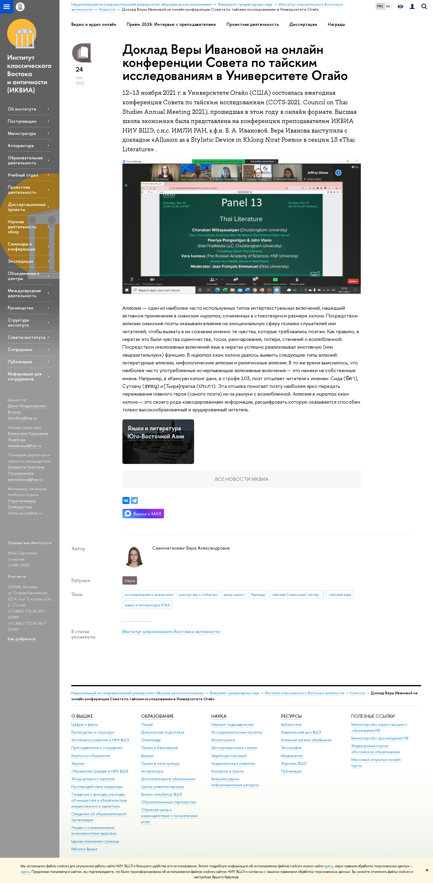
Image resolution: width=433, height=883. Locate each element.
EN (388, 6)
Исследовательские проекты (236, 732)
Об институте (22, 109)
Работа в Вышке (84, 848)
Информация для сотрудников (24, 376)
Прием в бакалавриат (159, 747)
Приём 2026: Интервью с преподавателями (171, 24)
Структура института (18, 322)
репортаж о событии (198, 594)
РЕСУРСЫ (291, 716)
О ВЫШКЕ (82, 716)
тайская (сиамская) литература (297, 594)
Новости (357, 692)
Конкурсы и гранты (227, 771)
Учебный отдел (23, 175)
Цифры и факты (84, 724)
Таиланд (258, 594)
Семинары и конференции (21, 246)
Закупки (77, 763)
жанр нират (233, 594)
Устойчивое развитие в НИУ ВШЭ (100, 739)
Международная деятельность (24, 293)
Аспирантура (21, 145)
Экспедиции (20, 261)
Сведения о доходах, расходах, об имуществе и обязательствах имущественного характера (99, 800)
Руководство (20, 308)
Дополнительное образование (168, 778)
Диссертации (303, 24)
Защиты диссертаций (229, 755)
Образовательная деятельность (25, 160)
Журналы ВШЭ (293, 763)
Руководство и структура (92, 732)
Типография (291, 747)
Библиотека (291, 724)
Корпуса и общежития (90, 755)
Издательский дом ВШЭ (301, 732)
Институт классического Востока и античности (171, 631)
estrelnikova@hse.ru (25, 479)
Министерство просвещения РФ (380, 738)
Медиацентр (292, 755)
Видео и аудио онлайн (93, 24)
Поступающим (22, 121)
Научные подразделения (232, 724)
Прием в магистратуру (160, 763)
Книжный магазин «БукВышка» (306, 739)
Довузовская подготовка (162, 732)
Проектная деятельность (22, 189)
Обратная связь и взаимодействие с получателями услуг (169, 815)
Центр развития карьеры (162, 786)
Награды (336, 24)
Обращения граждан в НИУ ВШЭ (99, 771)
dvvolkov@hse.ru (22, 418)
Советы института (26, 337)
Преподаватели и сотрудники (96, 747)
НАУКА (218, 716)
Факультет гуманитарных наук (234, 692)
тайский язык (339, 594)
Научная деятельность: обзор (22, 226)
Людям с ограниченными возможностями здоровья (93, 830)
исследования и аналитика (149, 594)
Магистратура (22, 133)
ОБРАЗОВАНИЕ (157, 716)
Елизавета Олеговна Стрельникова (26, 470)
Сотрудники (20, 349)
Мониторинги (223, 739)
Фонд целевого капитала (93, 778)
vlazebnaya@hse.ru (24, 445)
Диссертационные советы (234, 747)
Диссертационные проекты (27, 207)
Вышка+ (147, 755)
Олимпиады (151, 739)
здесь (329, 866)
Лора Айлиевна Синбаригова (22, 504)
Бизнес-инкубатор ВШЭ (161, 794)
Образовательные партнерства (168, 802)
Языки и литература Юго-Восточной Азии (155, 432)
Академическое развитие (233, 763)
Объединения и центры (24, 275)
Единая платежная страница (95, 841)
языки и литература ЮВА (147, 604)
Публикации (20, 361)
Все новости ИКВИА (242, 479)
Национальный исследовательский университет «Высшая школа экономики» (137, 692)
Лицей (147, 724)
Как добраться (21, 638)
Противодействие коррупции (97, 786)
